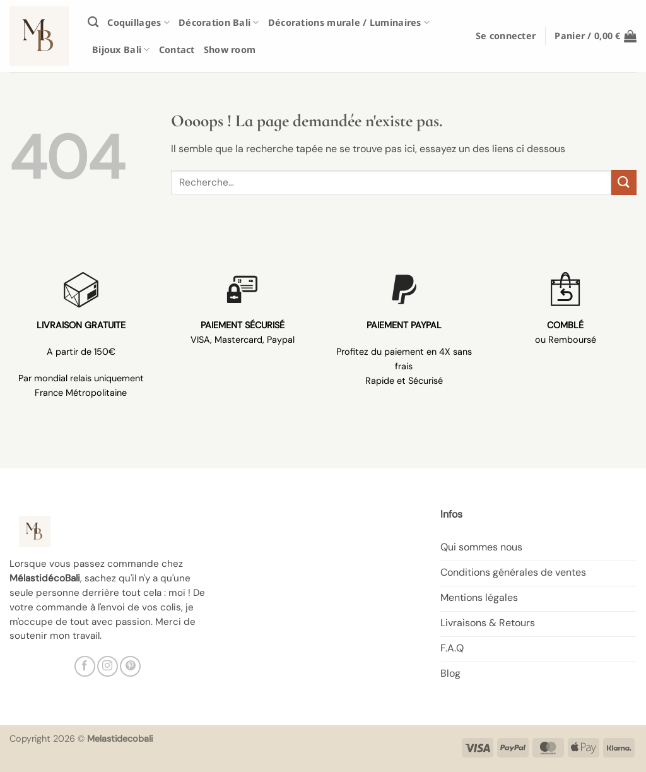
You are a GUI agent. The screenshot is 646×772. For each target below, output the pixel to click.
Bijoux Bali (121, 50)
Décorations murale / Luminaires (349, 22)
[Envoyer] (624, 182)
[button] (506, 35)
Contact (177, 50)
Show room (230, 50)
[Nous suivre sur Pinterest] (130, 666)
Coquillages (138, 22)
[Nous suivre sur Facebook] (84, 666)
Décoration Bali (219, 22)
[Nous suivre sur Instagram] (107, 666)
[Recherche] (93, 22)
